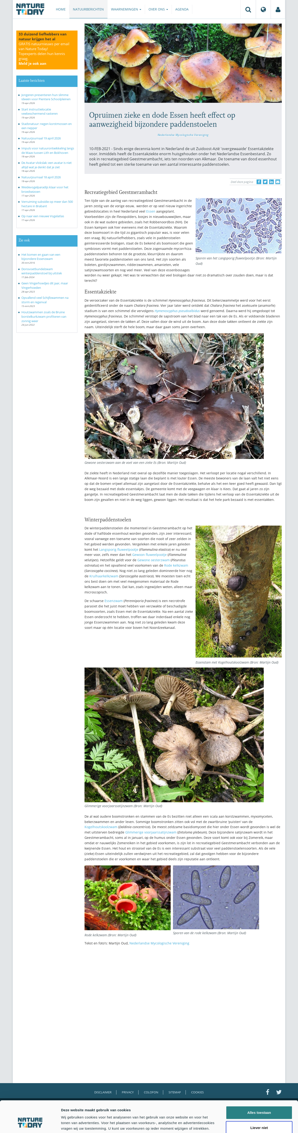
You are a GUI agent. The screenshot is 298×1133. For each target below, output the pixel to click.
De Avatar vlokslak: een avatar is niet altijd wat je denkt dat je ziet (46, 165)
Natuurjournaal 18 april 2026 (41, 177)
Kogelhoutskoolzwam (101, 827)
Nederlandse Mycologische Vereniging (183, 135)
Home (61, 9)
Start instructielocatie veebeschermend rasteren (39, 111)
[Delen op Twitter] (265, 181)
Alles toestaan (259, 1087)
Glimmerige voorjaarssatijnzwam (150, 832)
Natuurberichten (88, 9)
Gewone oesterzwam (153, 560)
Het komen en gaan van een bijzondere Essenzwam (40, 256)
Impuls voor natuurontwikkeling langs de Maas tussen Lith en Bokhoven (47, 150)
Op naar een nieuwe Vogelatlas (42, 216)
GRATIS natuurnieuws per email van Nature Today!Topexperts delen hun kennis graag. (44, 53)
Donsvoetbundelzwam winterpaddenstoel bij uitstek (41, 271)
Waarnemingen (126, 9)
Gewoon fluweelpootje (149, 554)
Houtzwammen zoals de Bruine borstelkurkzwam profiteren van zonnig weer (43, 316)
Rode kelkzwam (176, 565)
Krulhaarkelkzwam (103, 576)
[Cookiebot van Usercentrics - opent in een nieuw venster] (30, 1123)
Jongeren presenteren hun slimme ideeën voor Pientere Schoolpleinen (46, 97)
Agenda (182, 9)
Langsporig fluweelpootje (118, 549)
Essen (150, 211)
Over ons (158, 9)
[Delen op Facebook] (259, 181)
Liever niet (259, 1102)
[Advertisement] (183, 990)
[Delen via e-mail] (277, 181)
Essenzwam (114, 601)
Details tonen (251, 1124)
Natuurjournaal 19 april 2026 (41, 138)
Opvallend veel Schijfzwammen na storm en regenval (44, 300)
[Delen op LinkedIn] (271, 181)
